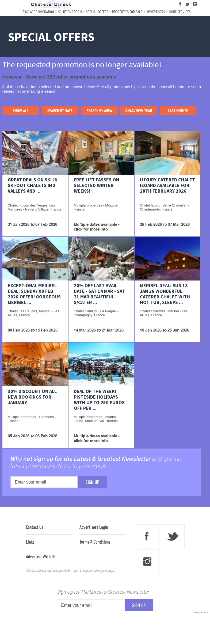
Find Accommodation (38, 11)
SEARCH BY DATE (59, 110)
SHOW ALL (20, 110)
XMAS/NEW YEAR (138, 110)
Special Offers (97, 11)
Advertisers (155, 11)
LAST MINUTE (178, 110)
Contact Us (34, 527)
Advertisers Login (93, 527)
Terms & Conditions (94, 542)
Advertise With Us (40, 556)
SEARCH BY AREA (99, 110)
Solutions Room (70, 11)
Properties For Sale (127, 11)
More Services (179, 11)
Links (30, 542)
